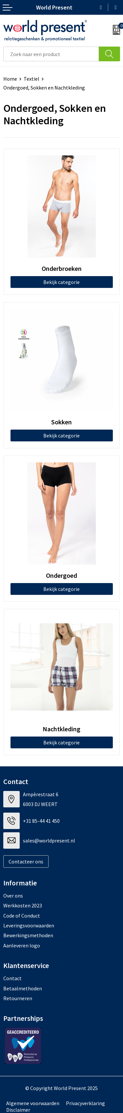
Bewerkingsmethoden (28, 935)
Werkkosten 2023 (22, 905)
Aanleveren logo (21, 945)
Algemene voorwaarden (32, 1103)
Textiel (31, 78)
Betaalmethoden (22, 988)
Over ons (13, 895)
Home (10, 78)
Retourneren (17, 998)
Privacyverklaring (85, 1103)
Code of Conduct (21, 915)
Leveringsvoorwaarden (28, 925)
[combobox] (51, 54)
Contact (12, 978)
